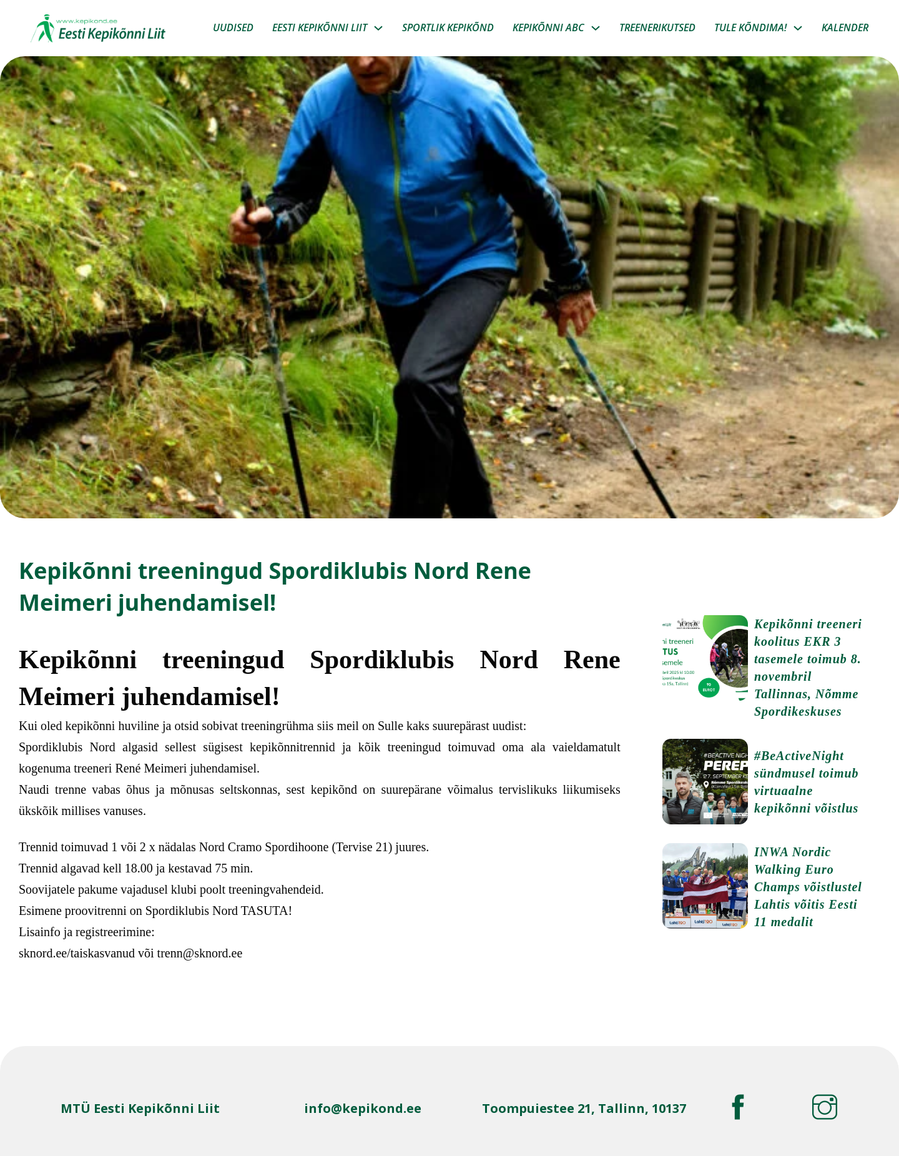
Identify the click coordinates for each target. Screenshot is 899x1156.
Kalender (845, 27)
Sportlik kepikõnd (448, 27)
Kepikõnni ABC (548, 27)
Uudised (233, 27)
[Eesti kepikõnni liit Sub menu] (378, 28)
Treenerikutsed (657, 27)
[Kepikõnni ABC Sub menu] (596, 28)
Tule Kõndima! (750, 27)
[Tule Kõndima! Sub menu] (798, 28)
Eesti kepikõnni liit (319, 27)
